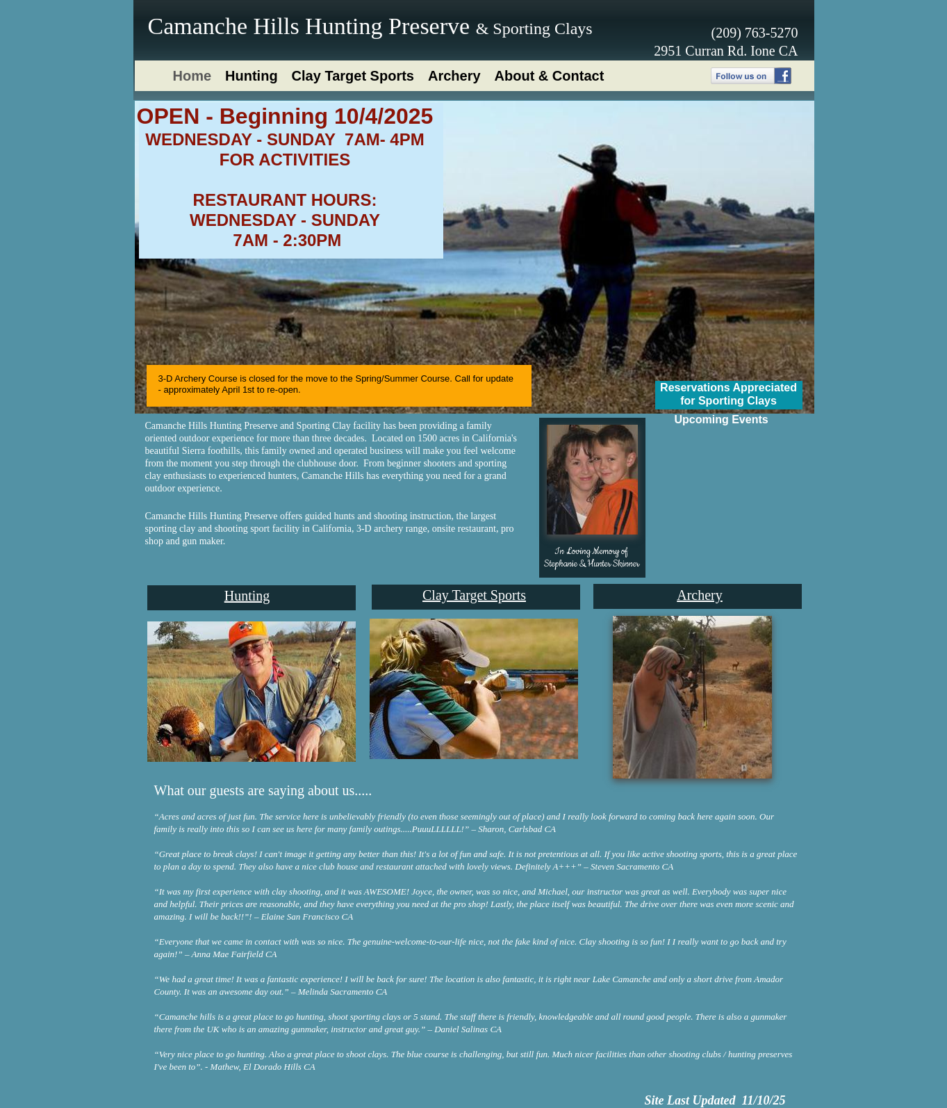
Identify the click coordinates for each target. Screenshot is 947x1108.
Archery (700, 595)
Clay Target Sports (474, 595)
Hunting (247, 595)
